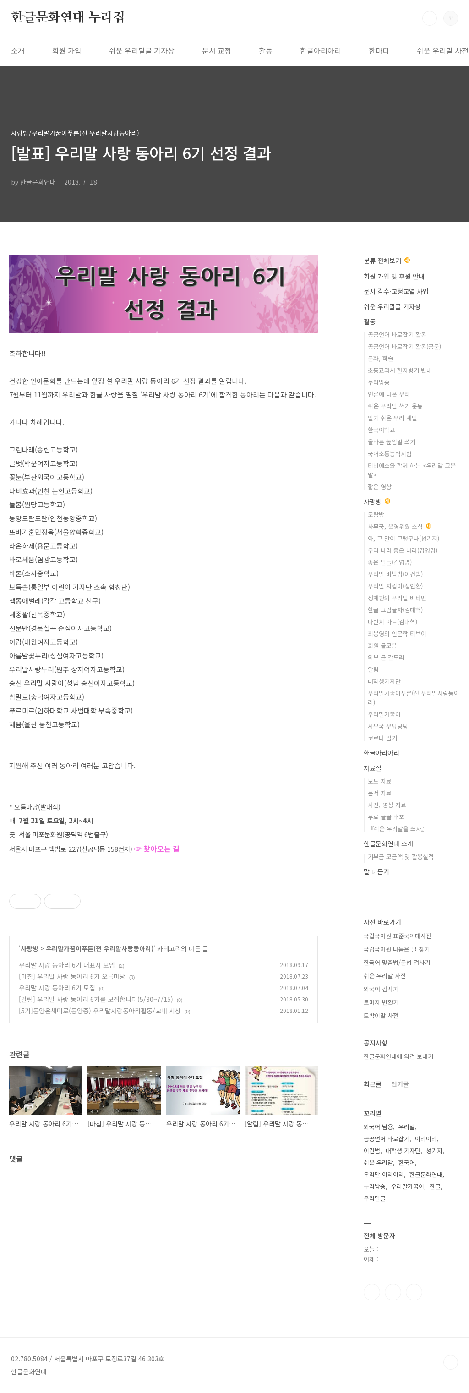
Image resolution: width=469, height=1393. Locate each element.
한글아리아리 (320, 50)
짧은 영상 (380, 486)
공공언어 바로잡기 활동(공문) (404, 346)
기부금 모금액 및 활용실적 (401, 856)
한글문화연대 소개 (388, 843)
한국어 (406, 1162)
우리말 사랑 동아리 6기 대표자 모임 (67, 964)
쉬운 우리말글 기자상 (142, 50)
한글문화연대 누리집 (68, 17)
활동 (266, 50)
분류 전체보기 (387, 260)
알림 (373, 669)
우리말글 (375, 1198)
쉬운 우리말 (378, 1162)
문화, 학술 (380, 358)
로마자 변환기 (381, 1002)
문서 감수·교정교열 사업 (396, 291)
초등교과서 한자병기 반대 (400, 370)
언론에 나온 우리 (389, 394)
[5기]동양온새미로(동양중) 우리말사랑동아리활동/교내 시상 (100, 1010)
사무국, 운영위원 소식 (399, 526)
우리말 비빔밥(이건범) (395, 574)
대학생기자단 (384, 681)
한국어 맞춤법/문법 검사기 (397, 962)
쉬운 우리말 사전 (385, 975)
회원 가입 (67, 50)
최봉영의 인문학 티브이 (397, 633)
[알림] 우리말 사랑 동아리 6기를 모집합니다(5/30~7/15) (96, 999)
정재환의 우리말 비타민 (397, 597)
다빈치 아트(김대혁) (392, 621)
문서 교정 (216, 50)
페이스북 (372, 1292)
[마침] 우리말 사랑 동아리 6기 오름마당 (72, 976)
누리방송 (379, 382)
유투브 (414, 1292)
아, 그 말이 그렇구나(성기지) (403, 538)
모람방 (376, 514)
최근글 (373, 1083)
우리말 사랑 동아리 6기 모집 (57, 987)
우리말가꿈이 (384, 714)
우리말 (406, 1126)
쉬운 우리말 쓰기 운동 (395, 406)
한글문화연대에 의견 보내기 (398, 1056)
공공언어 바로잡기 (386, 1138)
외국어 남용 (378, 1126)
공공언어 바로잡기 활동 (397, 334)
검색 (429, 18)
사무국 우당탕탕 (388, 726)
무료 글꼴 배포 (386, 816)
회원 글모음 (382, 645)
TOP (450, 1362)
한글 (435, 1186)
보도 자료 (380, 781)
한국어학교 (381, 429)
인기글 (400, 1083)
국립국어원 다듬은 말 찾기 (397, 949)
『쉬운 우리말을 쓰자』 (397, 828)
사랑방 (29, 948)
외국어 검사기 (381, 989)
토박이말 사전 (381, 1015)
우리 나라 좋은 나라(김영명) (402, 550)
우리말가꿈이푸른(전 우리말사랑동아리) (99, 948)
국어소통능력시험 (390, 453)
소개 (18, 50)
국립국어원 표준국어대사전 (397, 935)
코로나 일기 (382, 738)
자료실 (373, 768)
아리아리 (426, 1138)
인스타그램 (393, 1292)
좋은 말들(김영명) (390, 562)
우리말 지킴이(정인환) (395, 586)
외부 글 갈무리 (386, 657)
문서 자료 (380, 793)
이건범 (372, 1150)
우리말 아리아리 (384, 1174)
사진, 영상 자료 (387, 804)
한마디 (379, 50)
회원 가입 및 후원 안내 (394, 276)
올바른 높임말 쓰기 (391, 441)
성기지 (434, 1150)
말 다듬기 (376, 871)
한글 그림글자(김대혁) (395, 609)
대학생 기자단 (403, 1150)
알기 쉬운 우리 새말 (392, 418)
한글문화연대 (425, 1174)
